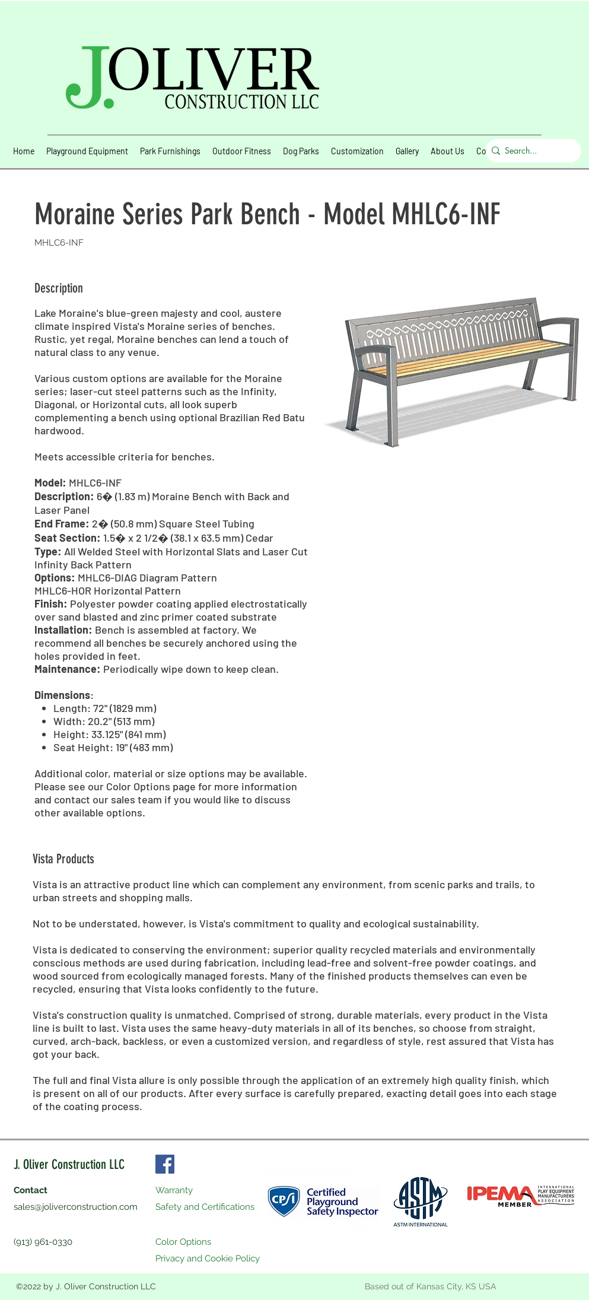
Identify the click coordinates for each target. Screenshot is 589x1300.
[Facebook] (164, 1164)
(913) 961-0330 (43, 1242)
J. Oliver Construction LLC (69, 1164)
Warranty (174, 1190)
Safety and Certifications (204, 1207)
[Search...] (530, 151)
